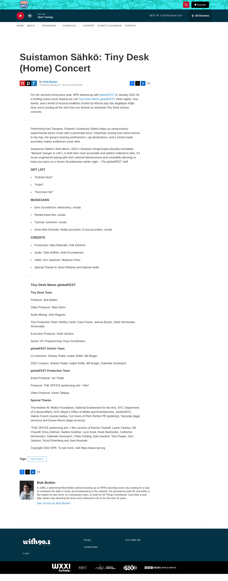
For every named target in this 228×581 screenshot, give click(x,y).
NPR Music (37, 466)
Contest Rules (91, 554)
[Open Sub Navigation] (37, 32)
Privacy (87, 547)
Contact (130, 32)
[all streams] (200, 23)
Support (89, 32)
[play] (20, 23)
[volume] (30, 22)
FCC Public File (132, 547)
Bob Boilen (50, 88)
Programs (49, 32)
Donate (203, 8)
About (31, 32)
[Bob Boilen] (27, 497)
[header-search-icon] (187, 8)
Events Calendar (110, 32)
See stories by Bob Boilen (53, 510)
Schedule (69, 32)
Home (20, 32)
